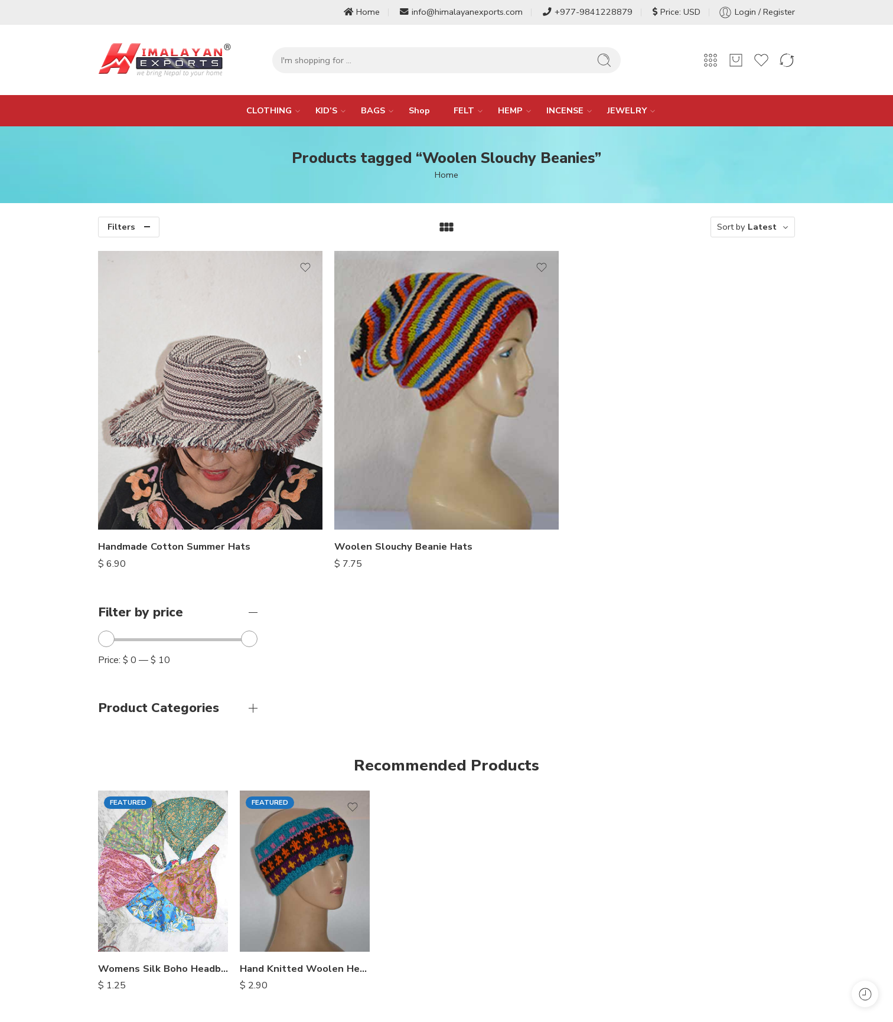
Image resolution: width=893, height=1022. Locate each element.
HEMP (510, 111)
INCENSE (565, 111)
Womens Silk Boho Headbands (163, 768)
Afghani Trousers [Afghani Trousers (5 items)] (640, 914)
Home (362, 12)
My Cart (467, 939)
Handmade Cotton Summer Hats (357, 471)
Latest (762, 227)
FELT (464, 111)
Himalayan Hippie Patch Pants (588, 768)
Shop (419, 110)
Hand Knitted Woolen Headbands (305, 768)
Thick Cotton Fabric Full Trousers (446, 768)
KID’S (326, 111)
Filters (121, 227)
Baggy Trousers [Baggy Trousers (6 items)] (637, 935)
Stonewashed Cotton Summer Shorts (730, 768)
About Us (323, 911)
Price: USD (676, 12)
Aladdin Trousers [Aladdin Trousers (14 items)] (723, 914)
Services (321, 925)
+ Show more (710, 935)
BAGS (373, 111)
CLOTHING (269, 111)
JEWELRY (627, 111)
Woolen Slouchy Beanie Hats (526, 471)
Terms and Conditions (494, 911)
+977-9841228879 (588, 12)
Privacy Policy (331, 952)
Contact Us (326, 939)
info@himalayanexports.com (461, 12)
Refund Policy (478, 898)
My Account (475, 925)
